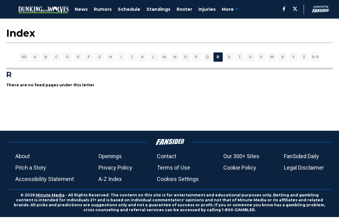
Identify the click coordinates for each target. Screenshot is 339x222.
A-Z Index (110, 179)
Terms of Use (173, 167)
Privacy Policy (115, 167)
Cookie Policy (239, 167)
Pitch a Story (30, 167)
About (22, 156)
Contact (166, 156)
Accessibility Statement (44, 179)
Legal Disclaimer (304, 167)
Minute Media (50, 195)
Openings (110, 156)
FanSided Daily (301, 156)
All (24, 57)
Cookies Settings (178, 179)
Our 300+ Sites (241, 156)
